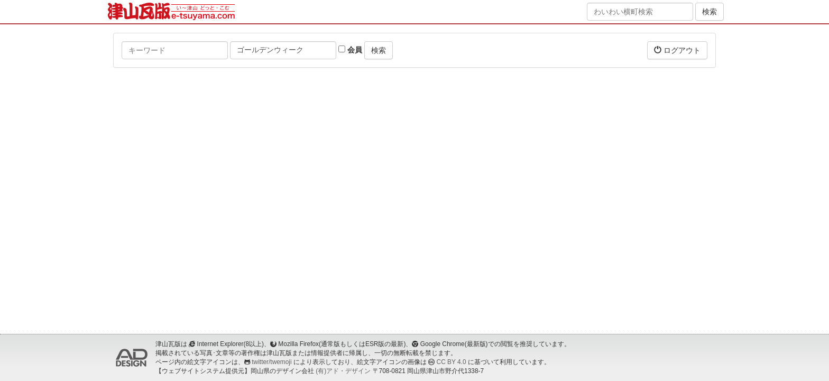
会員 (350, 50)
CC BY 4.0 (451, 362)
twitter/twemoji (271, 362)
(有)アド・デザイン (343, 371)
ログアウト (677, 50)
